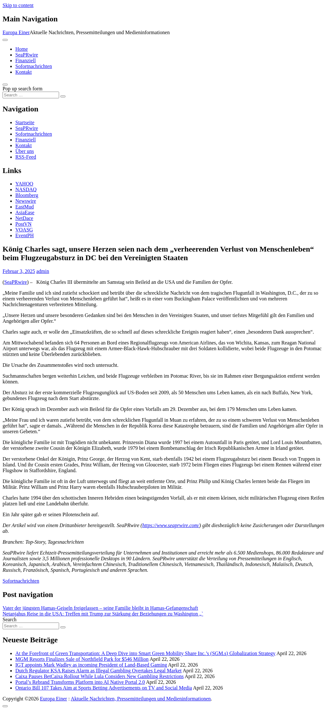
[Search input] (31, 95)
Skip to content (18, 5)
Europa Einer (16, 32)
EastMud (24, 206)
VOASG (24, 229)
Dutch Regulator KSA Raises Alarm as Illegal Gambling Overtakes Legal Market (98, 670)
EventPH (24, 235)
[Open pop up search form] (5, 85)
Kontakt (23, 72)
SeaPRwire (26, 54)
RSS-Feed (25, 157)
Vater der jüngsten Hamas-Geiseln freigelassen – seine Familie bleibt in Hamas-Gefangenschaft (100, 608)
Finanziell (25, 60)
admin (42, 271)
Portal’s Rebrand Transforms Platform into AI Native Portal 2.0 (80, 682)
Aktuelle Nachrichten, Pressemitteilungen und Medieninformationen (141, 698)
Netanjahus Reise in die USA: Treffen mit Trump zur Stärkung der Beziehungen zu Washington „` (103, 613)
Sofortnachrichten (33, 66)
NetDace (24, 218)
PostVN (23, 224)
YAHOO (24, 183)
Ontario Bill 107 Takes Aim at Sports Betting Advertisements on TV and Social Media (103, 688)
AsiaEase (24, 212)
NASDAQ (26, 189)
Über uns (24, 151)
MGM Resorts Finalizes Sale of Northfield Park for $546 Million (81, 659)
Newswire (25, 201)
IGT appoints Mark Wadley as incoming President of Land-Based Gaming (91, 665)
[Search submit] (62, 96)
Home (21, 49)
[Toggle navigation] (5, 40)
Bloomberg (26, 195)
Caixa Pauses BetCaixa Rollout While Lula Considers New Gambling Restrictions (99, 676)
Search (10, 619)
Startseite (24, 122)
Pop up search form (22, 88)
